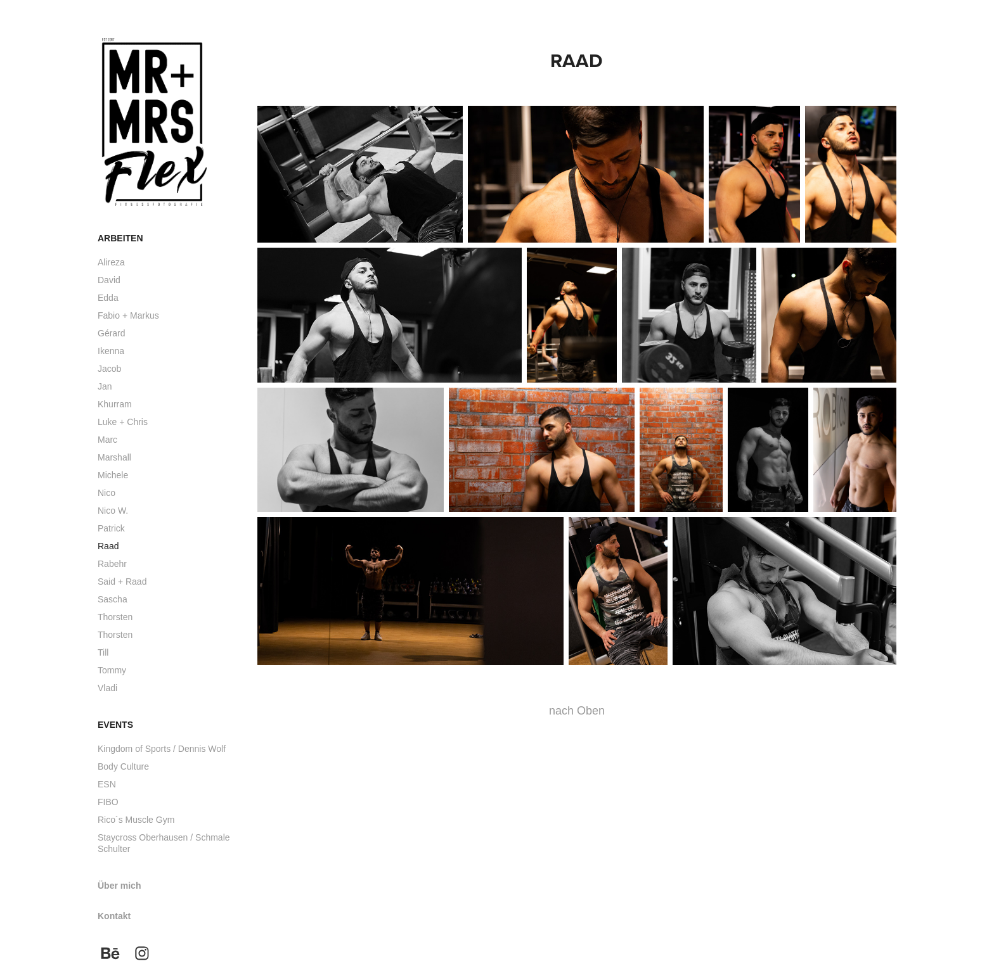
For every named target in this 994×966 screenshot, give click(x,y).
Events (115, 725)
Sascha (112, 599)
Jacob (109, 369)
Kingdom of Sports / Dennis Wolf (162, 749)
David (109, 280)
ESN (107, 784)
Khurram (115, 404)
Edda (108, 298)
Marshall (114, 457)
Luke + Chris (123, 422)
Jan (105, 386)
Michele (113, 475)
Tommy (112, 670)
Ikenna (111, 351)
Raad (108, 546)
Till (103, 652)
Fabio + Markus (128, 315)
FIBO (108, 802)
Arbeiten (120, 238)
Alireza (111, 262)
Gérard (112, 333)
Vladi (107, 688)
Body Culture (123, 766)
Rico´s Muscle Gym (136, 820)
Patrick (111, 528)
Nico (106, 493)
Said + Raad (122, 581)
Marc (107, 440)
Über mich (119, 885)
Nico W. (113, 510)
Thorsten (115, 617)
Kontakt (114, 916)
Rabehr (112, 564)
